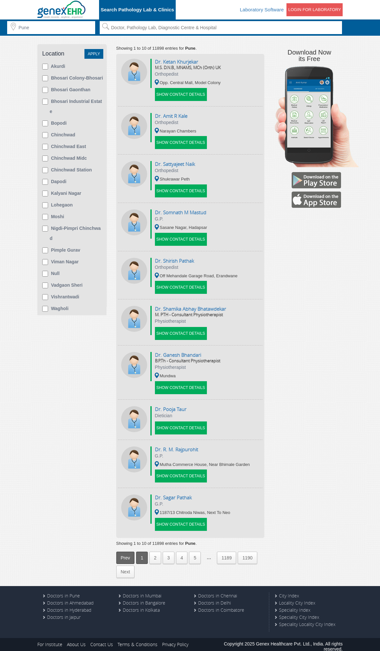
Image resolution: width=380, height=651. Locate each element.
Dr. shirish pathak (174, 258)
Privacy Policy (175, 639)
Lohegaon (57, 205)
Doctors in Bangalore (144, 597)
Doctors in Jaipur (64, 611)
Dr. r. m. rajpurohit (176, 445)
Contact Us (101, 639)
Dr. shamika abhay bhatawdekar (190, 306)
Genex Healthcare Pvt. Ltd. (283, 638)
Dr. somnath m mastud (180, 210)
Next (125, 566)
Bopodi (54, 123)
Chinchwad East (64, 147)
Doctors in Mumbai (142, 590)
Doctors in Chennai (217, 590)
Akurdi (53, 66)
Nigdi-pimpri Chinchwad (71, 233)
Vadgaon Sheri (62, 285)
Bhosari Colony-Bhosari (72, 78)
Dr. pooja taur (170, 405)
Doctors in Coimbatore (221, 604)
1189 (227, 552)
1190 (247, 552)
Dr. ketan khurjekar (176, 61)
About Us (76, 639)
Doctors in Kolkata (141, 604)
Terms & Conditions (138, 639)
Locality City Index (297, 597)
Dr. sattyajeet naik (175, 163)
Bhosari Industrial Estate (72, 106)
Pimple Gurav (61, 250)
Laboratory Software (262, 9)
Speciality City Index (299, 611)
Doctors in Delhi (214, 597)
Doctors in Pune (63, 590)
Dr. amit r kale (171, 115)
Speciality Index (294, 604)
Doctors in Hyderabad (69, 604)
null (50, 274)
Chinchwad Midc (64, 158)
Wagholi (55, 309)
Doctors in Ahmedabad (70, 597)
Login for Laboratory (314, 9)
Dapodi (54, 182)
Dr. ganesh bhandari (178, 351)
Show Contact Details (181, 94)
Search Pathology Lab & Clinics (137, 9)
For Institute (49, 639)
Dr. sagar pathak (173, 492)
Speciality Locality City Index (307, 619)
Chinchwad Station (67, 170)
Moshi (53, 217)
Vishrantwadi (60, 297)
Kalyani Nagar (61, 193)
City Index (289, 590)
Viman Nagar (60, 262)
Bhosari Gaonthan (66, 90)
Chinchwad (58, 135)
